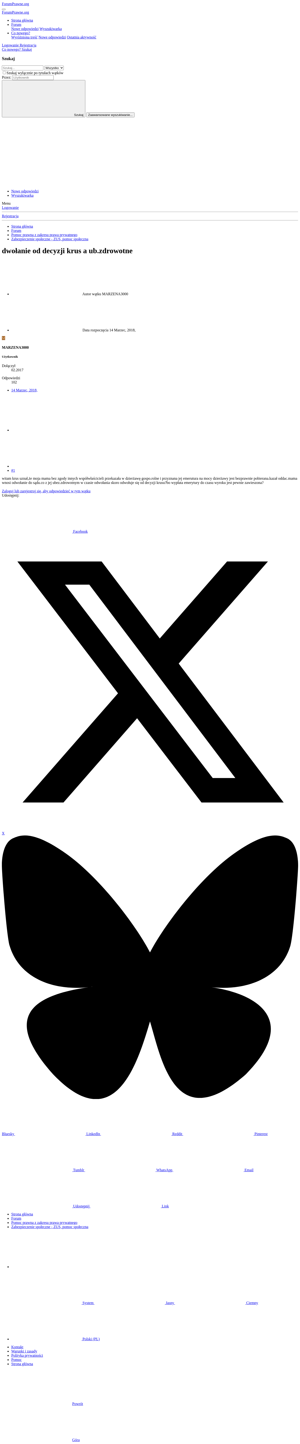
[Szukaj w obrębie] (54, 68)
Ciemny (216, 1303)
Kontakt (17, 1347)
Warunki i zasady (24, 1351)
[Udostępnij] (46, 430)
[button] (46, 1267)
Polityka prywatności (27, 1355)
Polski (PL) (55, 1339)
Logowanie (10, 208)
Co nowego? (20, 33)
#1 (13, 470)
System (52, 1303)
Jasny (134, 1303)
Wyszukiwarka (51, 29)
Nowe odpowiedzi (25, 29)
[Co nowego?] (12, 49)
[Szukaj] (27, 49)
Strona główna (22, 20)
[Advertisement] (150, 152)
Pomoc (16, 1360)
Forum (16, 25)
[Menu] (4, 9)
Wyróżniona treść (24, 37)
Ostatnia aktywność (81, 37)
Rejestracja (10, 216)
